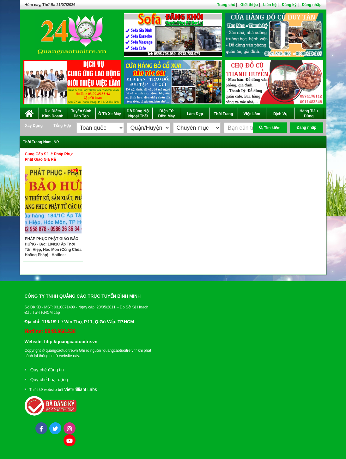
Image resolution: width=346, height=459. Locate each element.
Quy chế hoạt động (49, 379)
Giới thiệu (249, 5)
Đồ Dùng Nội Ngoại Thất (138, 113)
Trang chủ (226, 5)
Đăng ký (289, 5)
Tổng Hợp (62, 125)
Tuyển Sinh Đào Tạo (81, 113)
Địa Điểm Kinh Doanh (52, 113)
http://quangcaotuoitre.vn (70, 341)
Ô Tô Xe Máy (109, 114)
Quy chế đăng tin (47, 369)
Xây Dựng (34, 125)
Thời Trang (223, 114)
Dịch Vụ (280, 114)
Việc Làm (252, 114)
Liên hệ (269, 5)
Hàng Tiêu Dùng (309, 113)
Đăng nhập (311, 5)
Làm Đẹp (195, 114)
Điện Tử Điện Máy (166, 113)
